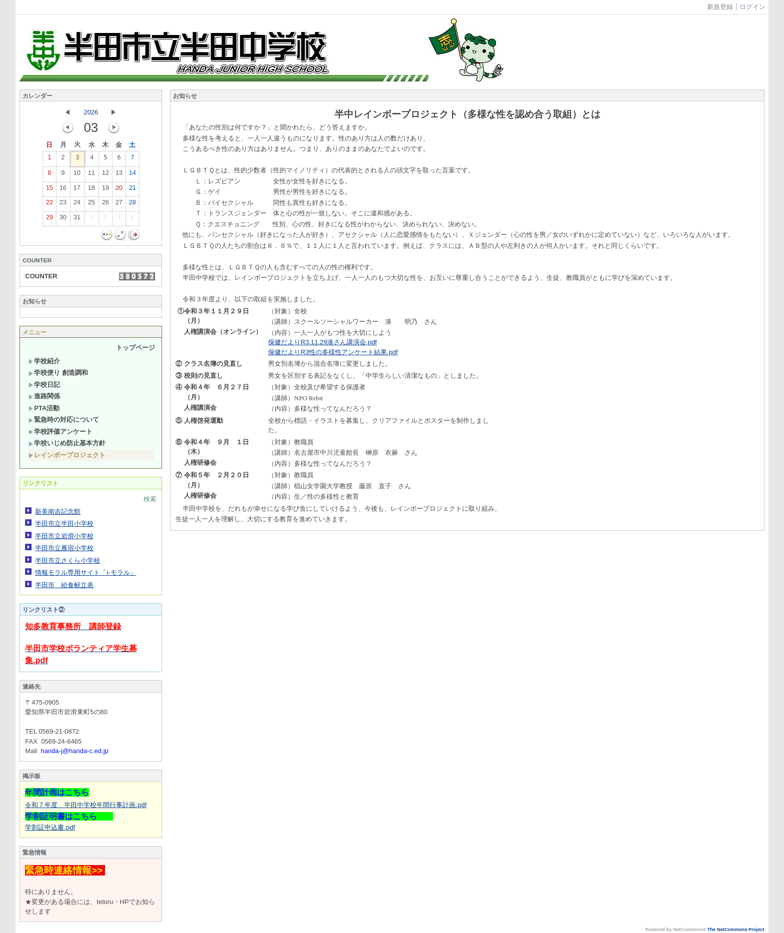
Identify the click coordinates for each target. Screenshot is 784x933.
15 (49, 190)
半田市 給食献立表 (64, 585)
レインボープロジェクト (67, 455)
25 (91, 204)
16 (63, 190)
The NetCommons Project (735, 929)
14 (132, 175)
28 (132, 204)
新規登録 (720, 6)
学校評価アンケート (60, 431)
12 (105, 175)
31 (77, 219)
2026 (91, 112)
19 (105, 190)
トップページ (135, 347)
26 (105, 204)
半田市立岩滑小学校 (64, 536)
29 (49, 219)
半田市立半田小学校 (64, 523)
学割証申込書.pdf (50, 827)
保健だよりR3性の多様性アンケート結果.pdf (333, 352)
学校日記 (44, 384)
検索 (150, 499)
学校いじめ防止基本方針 (67, 443)
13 (119, 175)
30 (63, 219)
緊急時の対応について (63, 419)
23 (63, 204)
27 (119, 204)
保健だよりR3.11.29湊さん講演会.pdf (322, 342)
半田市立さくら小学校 (67, 560)
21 (132, 190)
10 (77, 175)
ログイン (753, 6)
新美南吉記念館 (57, 511)
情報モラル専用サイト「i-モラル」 (85, 572)
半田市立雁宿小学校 (64, 548)
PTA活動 (44, 408)
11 (91, 175)
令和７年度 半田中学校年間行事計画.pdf (85, 805)
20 (119, 190)
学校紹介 (44, 361)
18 (91, 190)
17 (77, 190)
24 (77, 204)
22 (49, 204)
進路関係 (44, 396)
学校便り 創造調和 (58, 372)
